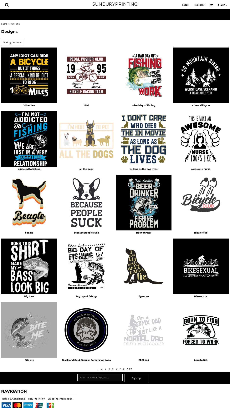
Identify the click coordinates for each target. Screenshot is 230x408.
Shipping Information (60, 398)
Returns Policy (36, 398)
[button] (7, 5)
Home (4, 24)
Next (129, 368)
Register (199, 4)
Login (185, 4)
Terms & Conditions (13, 398)
